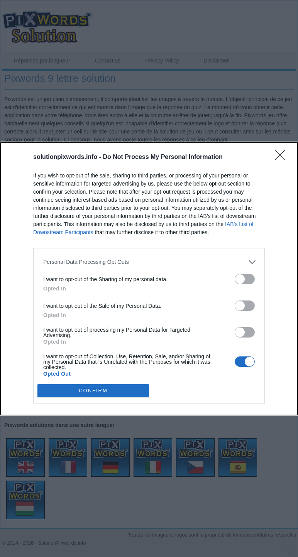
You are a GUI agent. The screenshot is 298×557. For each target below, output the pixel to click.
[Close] (282, 157)
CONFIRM (93, 390)
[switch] (245, 279)
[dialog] (149, 278)
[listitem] (149, 262)
